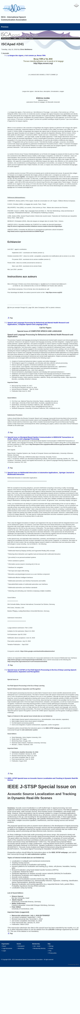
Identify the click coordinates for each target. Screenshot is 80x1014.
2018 (15, 38)
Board (4, 946)
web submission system (30, 730)
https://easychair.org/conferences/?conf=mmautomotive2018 (27, 661)
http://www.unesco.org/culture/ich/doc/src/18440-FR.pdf (25, 231)
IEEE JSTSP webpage (53, 728)
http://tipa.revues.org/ (43, 63)
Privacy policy (52, 953)
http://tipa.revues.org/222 (54, 292)
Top (11, 318)
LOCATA (51, 929)
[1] (70, 115)
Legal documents (7, 948)
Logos (4, 950)
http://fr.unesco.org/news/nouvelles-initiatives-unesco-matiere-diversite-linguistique (34, 226)
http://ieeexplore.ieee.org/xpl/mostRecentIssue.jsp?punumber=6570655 (52, 444)
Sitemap (51, 946)
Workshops (21, 948)
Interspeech (21, 946)
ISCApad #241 (22, 38)
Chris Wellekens (26, 49)
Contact (51, 948)
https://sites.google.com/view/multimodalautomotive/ (37, 651)
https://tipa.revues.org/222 (16, 176)
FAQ (50, 950)
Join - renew (36, 946)
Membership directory (39, 948)
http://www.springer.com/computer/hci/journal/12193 (25, 659)
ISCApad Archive (6, 38)
